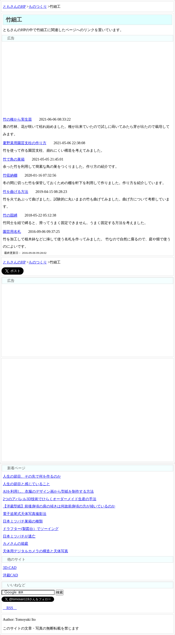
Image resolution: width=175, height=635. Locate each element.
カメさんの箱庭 (15, 543)
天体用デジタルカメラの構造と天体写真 (35, 551)
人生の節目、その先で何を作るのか (32, 476)
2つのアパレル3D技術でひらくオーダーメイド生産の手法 (49, 499)
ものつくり (38, 6)
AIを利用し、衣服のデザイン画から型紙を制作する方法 (48, 491)
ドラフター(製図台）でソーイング (31, 529)
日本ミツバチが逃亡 (19, 536)
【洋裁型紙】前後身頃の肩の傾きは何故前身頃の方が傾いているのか (59, 506)
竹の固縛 (10, 215)
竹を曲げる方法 (15, 192)
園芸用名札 (12, 231)
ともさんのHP (14, 6)
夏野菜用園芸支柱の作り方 (24, 143)
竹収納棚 (10, 175)
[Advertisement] (87, 78)
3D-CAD (10, 568)
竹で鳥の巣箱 (14, 159)
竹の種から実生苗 (17, 119)
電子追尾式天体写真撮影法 (24, 514)
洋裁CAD (10, 575)
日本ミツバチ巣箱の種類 (23, 521)
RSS (10, 608)
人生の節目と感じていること (26, 484)
